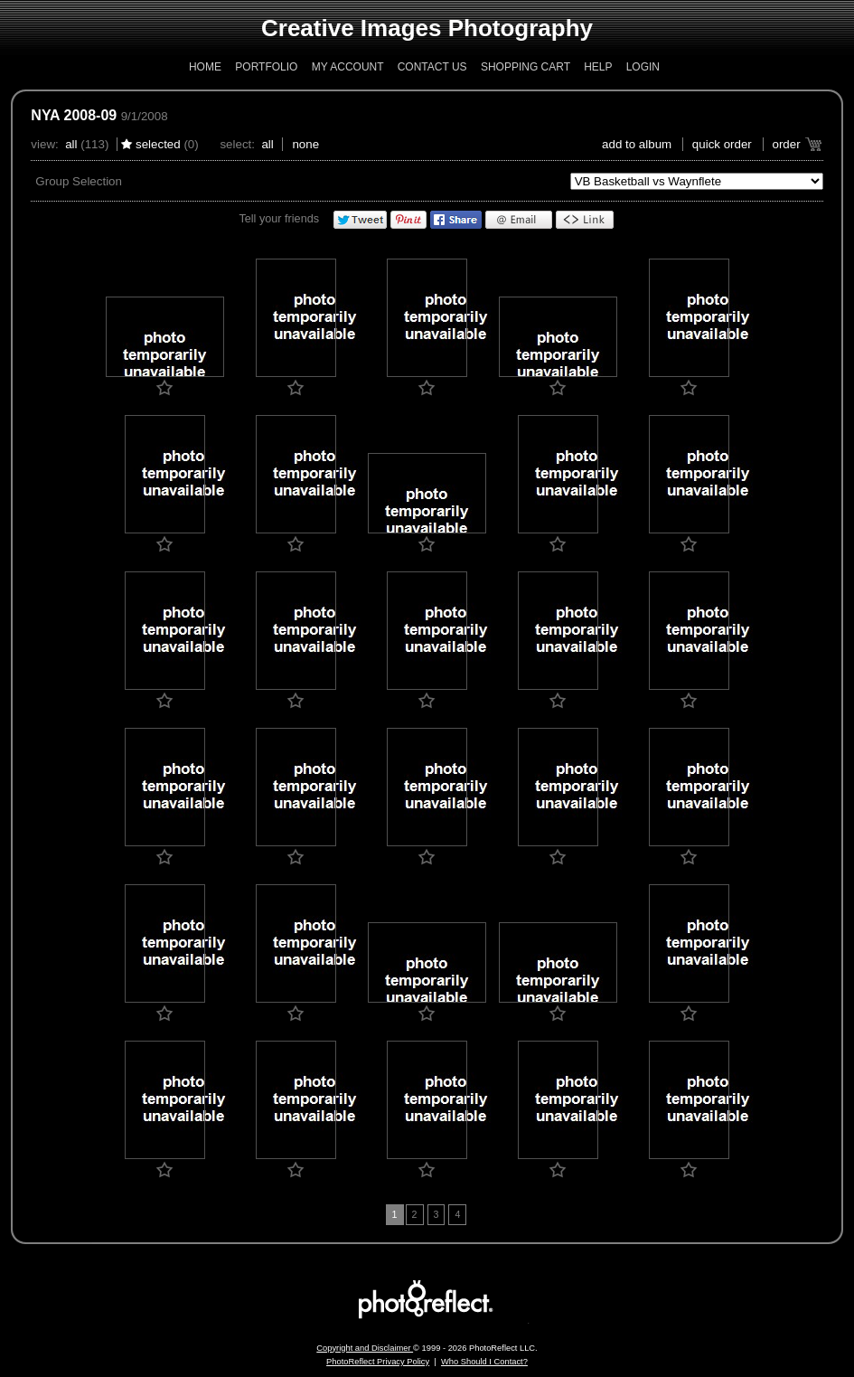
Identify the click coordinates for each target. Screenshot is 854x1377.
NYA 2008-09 (74, 115)
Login (643, 67)
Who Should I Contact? (484, 1361)
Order (787, 144)
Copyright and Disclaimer (364, 1348)
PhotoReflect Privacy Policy (377, 1361)
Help (598, 67)
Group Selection (78, 181)
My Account (348, 67)
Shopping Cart (525, 67)
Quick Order (722, 144)
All (71, 144)
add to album (636, 144)
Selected (158, 144)
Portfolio (266, 67)
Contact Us (432, 67)
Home (205, 67)
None (305, 144)
